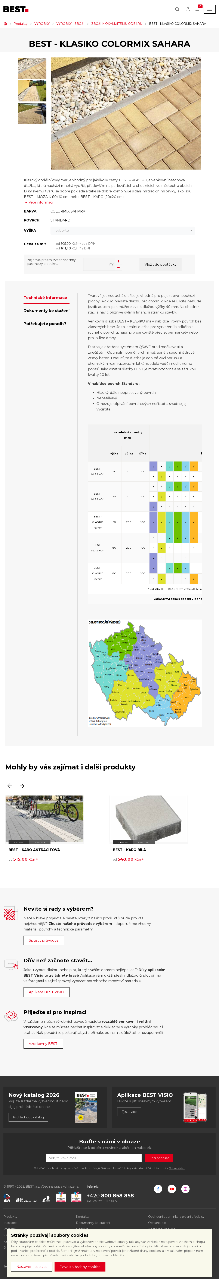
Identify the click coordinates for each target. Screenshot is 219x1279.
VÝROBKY (42, 24)
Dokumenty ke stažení (93, 1223)
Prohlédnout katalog (28, 1117)
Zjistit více (129, 1112)
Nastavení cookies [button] (31, 1267)
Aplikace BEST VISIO (46, 992)
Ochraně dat (177, 1168)
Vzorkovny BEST (43, 1044)
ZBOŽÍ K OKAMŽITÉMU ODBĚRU (116, 24)
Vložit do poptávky (160, 264)
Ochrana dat (157, 1223)
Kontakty (83, 1217)
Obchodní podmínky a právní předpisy (176, 1217)
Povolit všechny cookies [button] (80, 1267)
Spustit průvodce (44, 940)
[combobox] (122, 231)
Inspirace (10, 1223)
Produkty (21, 24)
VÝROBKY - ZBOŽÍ (70, 24)
